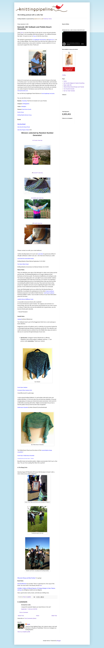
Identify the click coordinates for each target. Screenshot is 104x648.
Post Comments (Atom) (30, 618)
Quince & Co (37, 18)
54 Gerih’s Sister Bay (37, 223)
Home (37, 615)
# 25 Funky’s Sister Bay (37, 140)
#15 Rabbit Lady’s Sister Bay (37, 198)
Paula (28, 624)
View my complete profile (23, 631)
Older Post (54, 615)
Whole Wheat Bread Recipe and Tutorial (74, 87)
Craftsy (64, 75)
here (22, 32)
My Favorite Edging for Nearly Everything (74, 83)
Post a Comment (24, 612)
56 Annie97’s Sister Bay (38, 172)
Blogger (59, 640)
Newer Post (21, 615)
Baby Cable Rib (68, 85)
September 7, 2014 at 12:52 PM (29, 609)
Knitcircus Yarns (48, 18)
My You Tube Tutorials (69, 90)
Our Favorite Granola (69, 88)
